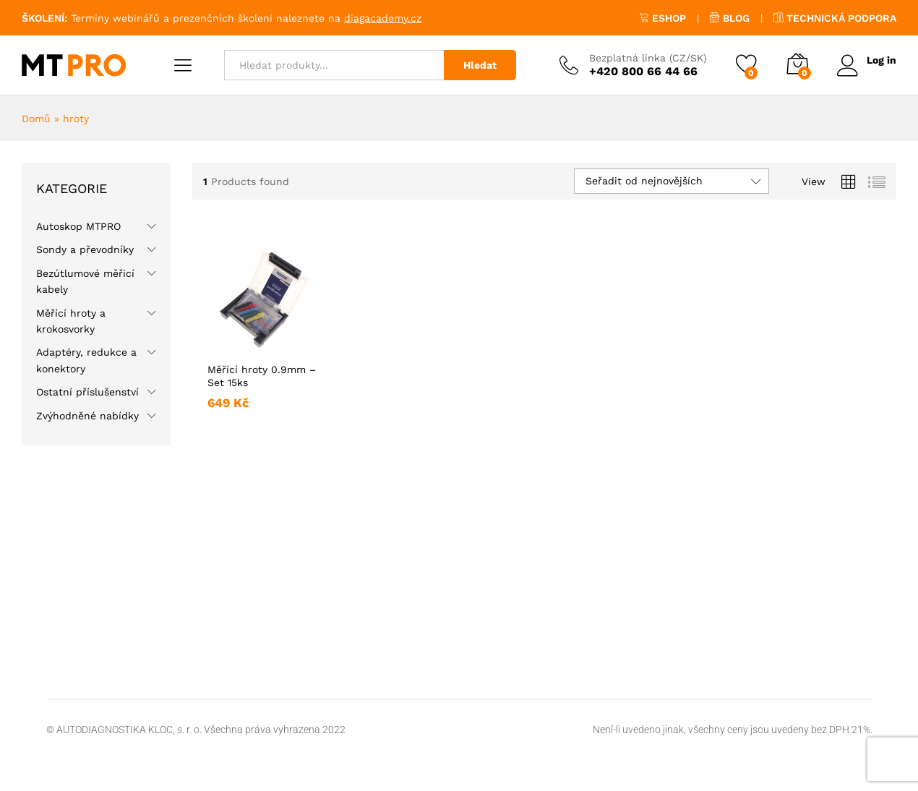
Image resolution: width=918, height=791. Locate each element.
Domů (36, 118)
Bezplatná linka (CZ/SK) (647, 58)
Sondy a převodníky (85, 249)
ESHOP (662, 18)
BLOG (730, 18)
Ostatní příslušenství (87, 392)
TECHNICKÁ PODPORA (834, 18)
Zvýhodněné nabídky (87, 416)
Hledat (479, 65)
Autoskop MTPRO (78, 226)
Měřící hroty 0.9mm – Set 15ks (261, 376)
